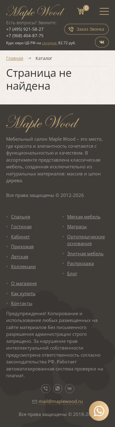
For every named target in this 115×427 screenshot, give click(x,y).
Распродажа (80, 263)
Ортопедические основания (86, 240)
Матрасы (77, 226)
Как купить (23, 293)
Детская (19, 256)
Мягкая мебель (84, 217)
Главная (14, 58)
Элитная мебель (85, 253)
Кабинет (20, 236)
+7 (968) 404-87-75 (25, 35)
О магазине (24, 283)
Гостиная (21, 226)
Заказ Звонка (86, 29)
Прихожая (22, 246)
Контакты (22, 303)
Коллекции (23, 266)
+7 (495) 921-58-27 (25, 29)
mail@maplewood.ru (61, 401)
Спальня (20, 217)
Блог (72, 273)
